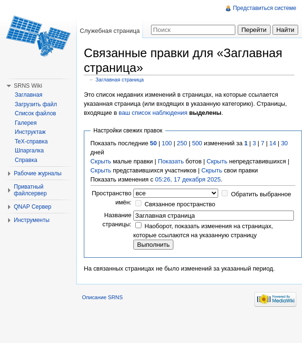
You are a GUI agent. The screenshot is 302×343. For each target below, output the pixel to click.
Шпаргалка (29, 150)
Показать (170, 161)
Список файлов (35, 113)
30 (284, 143)
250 (182, 143)
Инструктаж (30, 132)
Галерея (26, 123)
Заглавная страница (120, 79)
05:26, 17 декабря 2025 (188, 179)
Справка (26, 160)
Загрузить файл (36, 104)
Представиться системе (264, 8)
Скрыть (101, 161)
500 (197, 143)
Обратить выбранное (261, 194)
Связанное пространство (179, 204)
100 (167, 143)
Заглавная (28, 94)
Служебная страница (110, 30)
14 (272, 143)
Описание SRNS (102, 297)
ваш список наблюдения (153, 112)
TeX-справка (31, 141)
